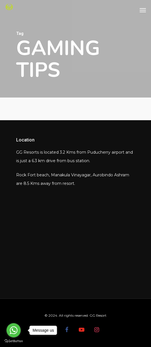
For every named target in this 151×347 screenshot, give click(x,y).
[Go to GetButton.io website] (14, 341)
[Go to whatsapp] (14, 330)
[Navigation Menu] (143, 10)
